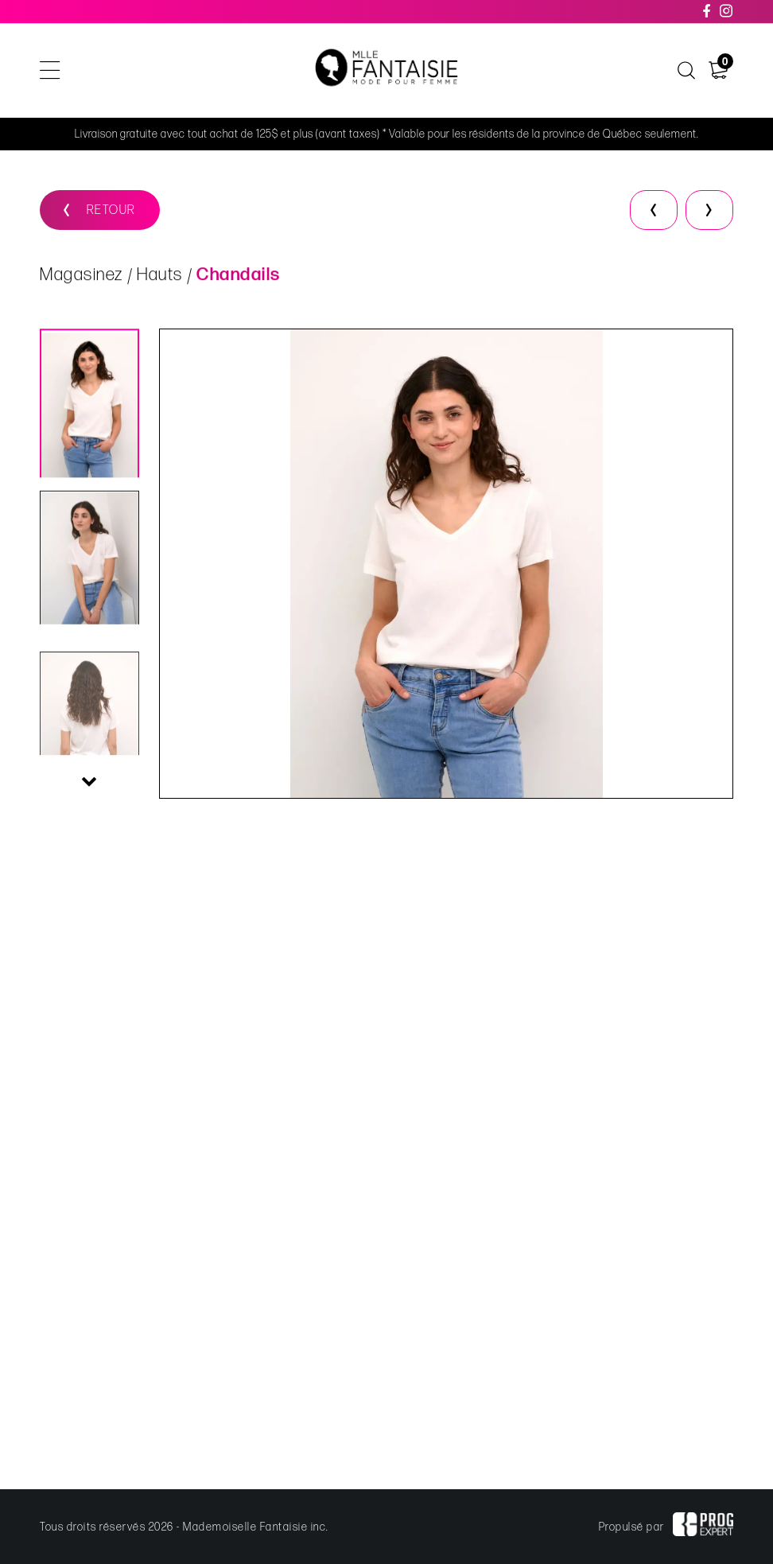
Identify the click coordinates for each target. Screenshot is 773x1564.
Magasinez (81, 275)
